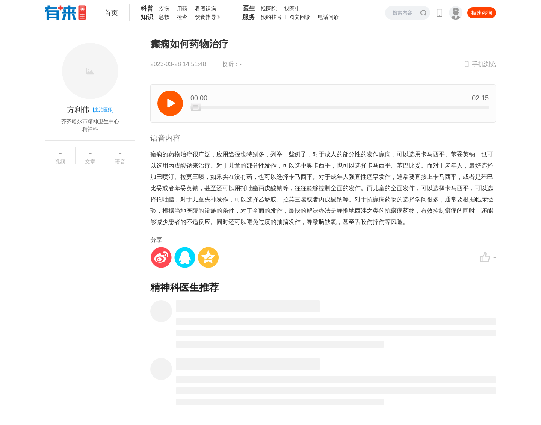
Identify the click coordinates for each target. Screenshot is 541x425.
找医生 (292, 9)
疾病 (164, 9)
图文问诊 (299, 17)
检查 (182, 17)
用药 (182, 9)
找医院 (269, 9)
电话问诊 (328, 17)
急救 (164, 17)
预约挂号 (271, 17)
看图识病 (205, 9)
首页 (111, 13)
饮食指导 (205, 17)
